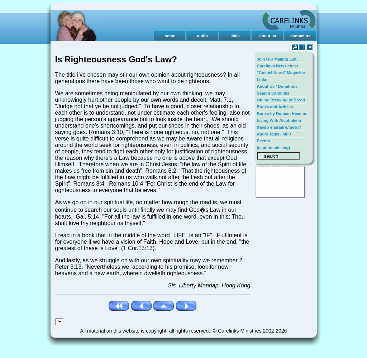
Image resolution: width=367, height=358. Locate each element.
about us (267, 36)
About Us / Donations (277, 86)
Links (262, 79)
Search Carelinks (273, 93)
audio (202, 36)
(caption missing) (273, 147)
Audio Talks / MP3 (274, 134)
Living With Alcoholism (279, 120)
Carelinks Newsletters (278, 66)
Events (263, 141)
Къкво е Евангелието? (279, 127)
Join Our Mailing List (277, 59)
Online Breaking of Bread (281, 100)
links (235, 36)
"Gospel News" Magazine (281, 73)
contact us (300, 36)
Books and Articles (275, 107)
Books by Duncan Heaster (282, 113)
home (170, 36)
